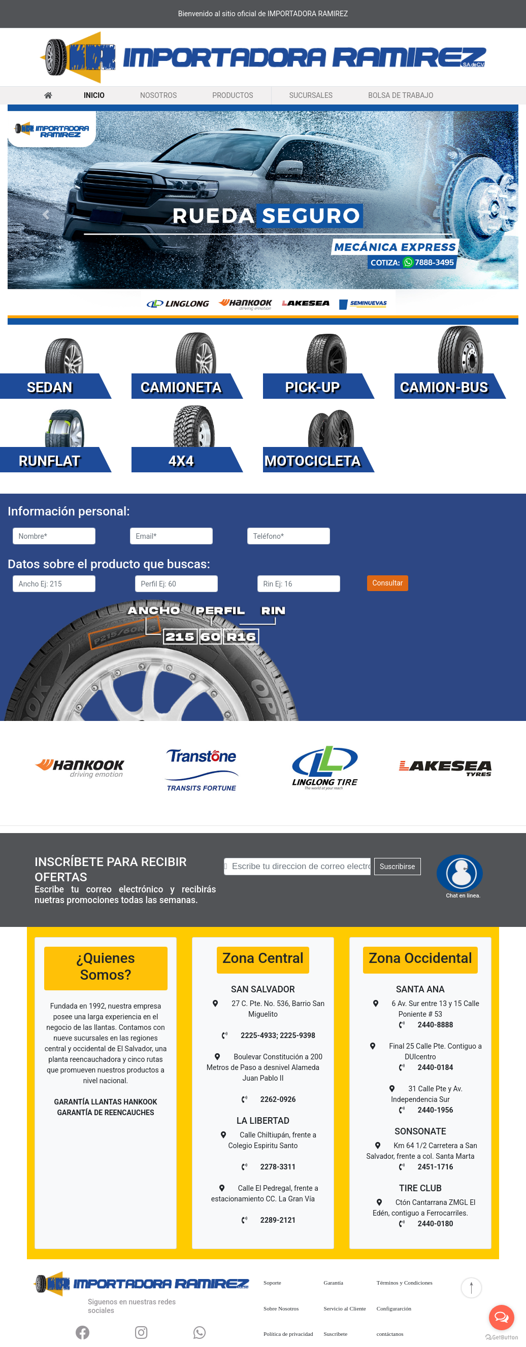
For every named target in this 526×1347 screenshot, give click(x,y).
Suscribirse (397, 866)
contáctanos (390, 1334)
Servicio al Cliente (345, 1308)
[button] (46, 215)
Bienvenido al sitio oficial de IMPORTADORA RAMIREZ (263, 14)
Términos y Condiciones (405, 1283)
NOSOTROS (158, 94)
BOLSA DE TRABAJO (400, 94)
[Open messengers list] (501, 1317)
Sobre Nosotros (281, 1308)
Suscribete (336, 1334)
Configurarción (394, 1308)
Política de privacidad (288, 1334)
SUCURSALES (311, 94)
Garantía (334, 1283)
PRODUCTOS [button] (232, 95)
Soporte (272, 1283)
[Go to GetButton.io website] (501, 1337)
